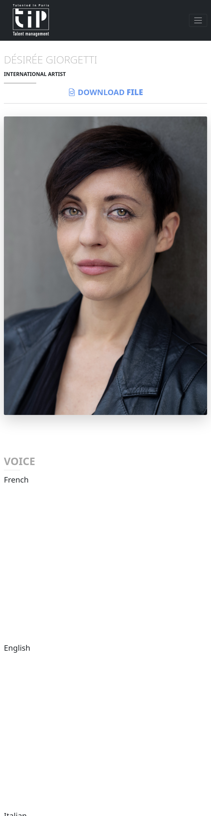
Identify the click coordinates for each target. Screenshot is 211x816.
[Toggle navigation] (198, 20)
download (105, 92)
